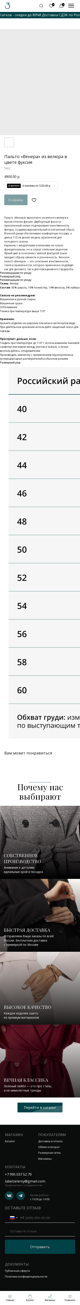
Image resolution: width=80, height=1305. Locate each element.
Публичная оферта (17, 1271)
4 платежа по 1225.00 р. (36, 185)
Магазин (14, 1134)
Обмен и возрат (49, 1147)
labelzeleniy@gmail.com (25, 1181)
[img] (71, 6)
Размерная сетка (49, 1153)
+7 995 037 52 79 (18, 1174)
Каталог (10, 1141)
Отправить (40, 1246)
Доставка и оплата (50, 1141)
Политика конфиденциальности (26, 1276)
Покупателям (52, 1134)
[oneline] (40, 1231)
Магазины (45, 1159)
